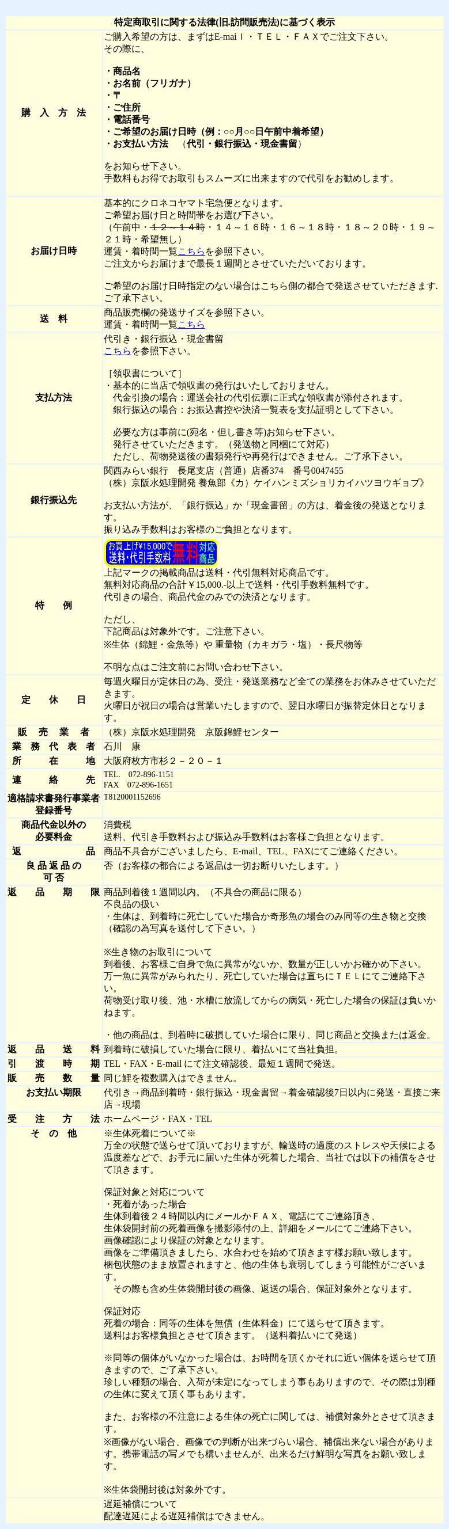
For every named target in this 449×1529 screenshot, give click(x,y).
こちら (191, 251)
